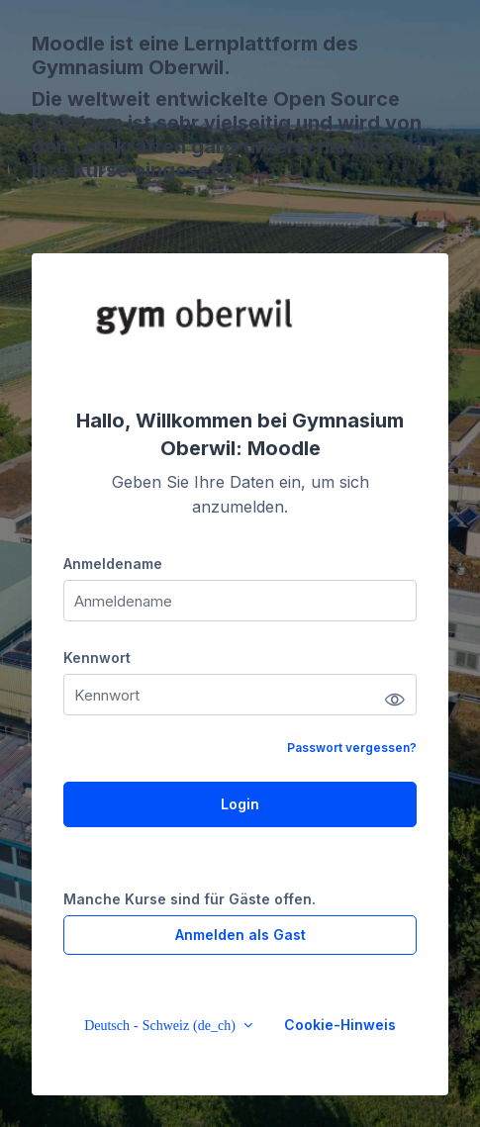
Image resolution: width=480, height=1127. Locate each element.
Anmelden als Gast (240, 934)
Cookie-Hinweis (340, 1024)
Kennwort (97, 657)
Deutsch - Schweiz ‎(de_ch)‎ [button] (162, 1025)
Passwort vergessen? (352, 747)
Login (240, 804)
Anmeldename (112, 563)
